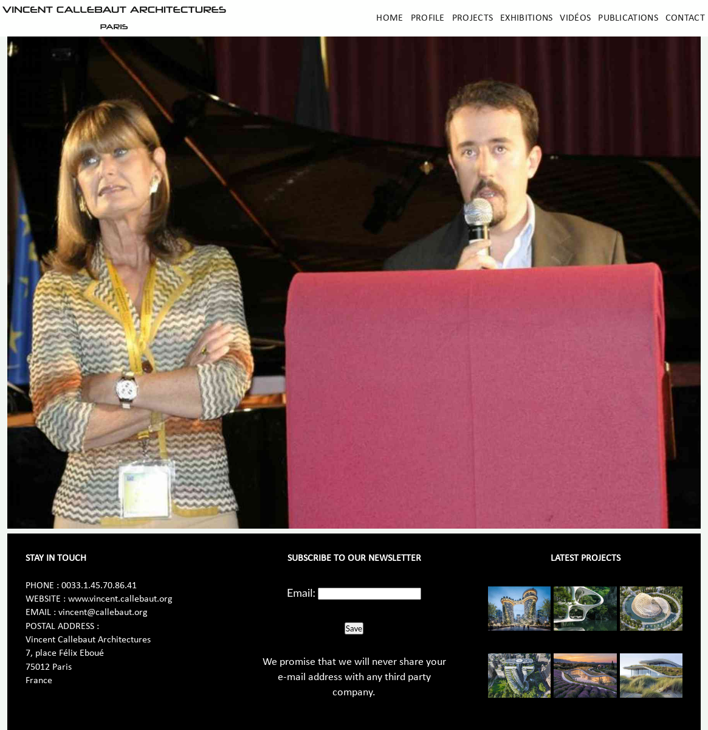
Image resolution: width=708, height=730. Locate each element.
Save (354, 628)
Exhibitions (526, 18)
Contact (685, 18)
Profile (428, 18)
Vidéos (575, 18)
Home (389, 18)
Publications (628, 18)
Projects (472, 18)
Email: (301, 592)
